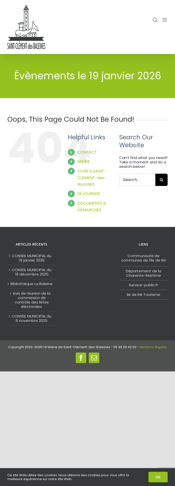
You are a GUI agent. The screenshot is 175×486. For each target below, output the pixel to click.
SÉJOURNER (88, 194)
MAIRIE (83, 161)
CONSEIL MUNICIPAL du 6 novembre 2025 (31, 318)
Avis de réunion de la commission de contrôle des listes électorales (31, 300)
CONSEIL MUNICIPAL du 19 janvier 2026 (31, 258)
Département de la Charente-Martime (143, 273)
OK (158, 477)
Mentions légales (153, 347)
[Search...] (137, 180)
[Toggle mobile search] (155, 19)
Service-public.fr (143, 285)
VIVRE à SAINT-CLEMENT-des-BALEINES (91, 177)
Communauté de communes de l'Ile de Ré (143, 258)
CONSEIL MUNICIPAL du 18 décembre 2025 (31, 272)
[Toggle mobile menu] (165, 19)
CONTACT (87, 152)
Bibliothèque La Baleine (32, 284)
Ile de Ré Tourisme (143, 294)
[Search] (161, 180)
